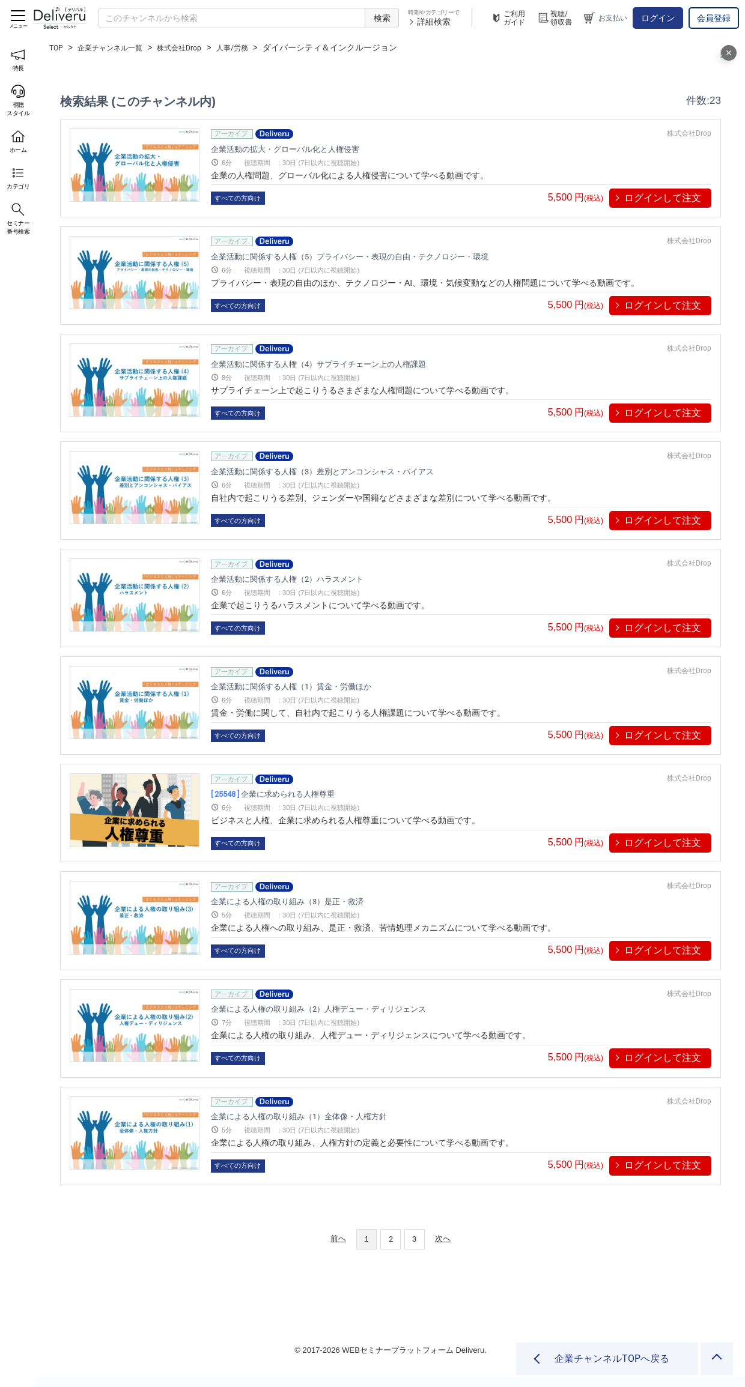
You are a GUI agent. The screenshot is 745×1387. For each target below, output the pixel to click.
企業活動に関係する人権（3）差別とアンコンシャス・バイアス (365, 471)
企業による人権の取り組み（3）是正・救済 (316, 901)
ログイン (658, 18)
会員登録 (714, 18)
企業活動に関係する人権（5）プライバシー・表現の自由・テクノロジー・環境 (403, 256)
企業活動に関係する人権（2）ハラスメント (316, 579)
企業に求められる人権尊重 (297, 794)
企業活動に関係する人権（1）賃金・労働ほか (322, 686)
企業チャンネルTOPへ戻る (612, 1358)
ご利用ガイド (507, 18)
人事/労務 (255, 47)
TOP (57, 47)
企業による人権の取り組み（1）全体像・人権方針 (333, 1116)
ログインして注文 (662, 198)
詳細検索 (429, 21)
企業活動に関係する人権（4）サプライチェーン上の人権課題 (360, 363)
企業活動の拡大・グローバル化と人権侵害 (313, 148)
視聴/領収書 (554, 18)
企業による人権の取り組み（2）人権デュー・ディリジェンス (360, 1009)
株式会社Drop (196, 47)
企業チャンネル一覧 (118, 47)
